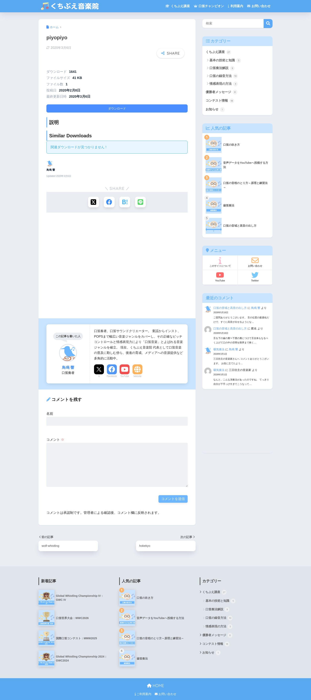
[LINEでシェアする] (140, 196)
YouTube (124, 370)
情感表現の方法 (223, 84)
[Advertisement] (117, 261)
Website (137, 370)
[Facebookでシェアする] (109, 196)
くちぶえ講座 (177, 6)
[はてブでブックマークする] (124, 196)
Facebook (112, 370)
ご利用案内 (143, 688)
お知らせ (216, 110)
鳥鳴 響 (255, 308)
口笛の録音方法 (223, 76)
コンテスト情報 (221, 101)
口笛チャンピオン (209, 6)
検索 (268, 23)
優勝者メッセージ (222, 92)
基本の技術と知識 (225, 60)
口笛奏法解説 (222, 68)
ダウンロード (117, 102)
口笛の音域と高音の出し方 (230, 308)
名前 (49, 408)
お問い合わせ (259, 6)
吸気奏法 (219, 350)
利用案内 (235, 6)
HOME (155, 680)
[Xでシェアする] (93, 196)
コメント (55, 434)
